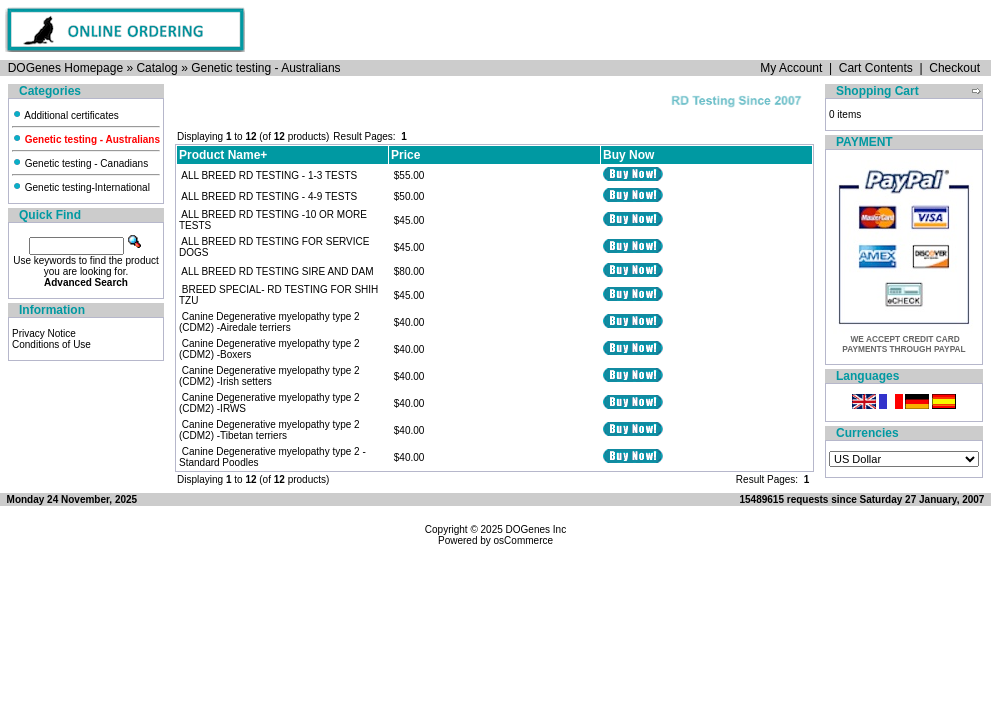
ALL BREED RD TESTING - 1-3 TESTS (269, 175)
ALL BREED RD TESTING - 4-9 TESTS (269, 196)
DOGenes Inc (536, 529)
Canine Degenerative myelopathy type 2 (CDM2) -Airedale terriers (269, 322)
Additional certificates (65, 115)
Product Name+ (223, 155)
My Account (791, 68)
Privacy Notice (44, 333)
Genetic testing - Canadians (80, 163)
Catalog (156, 68)
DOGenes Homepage (65, 68)
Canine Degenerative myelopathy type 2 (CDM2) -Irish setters (269, 376)
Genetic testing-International (81, 187)
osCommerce (523, 540)
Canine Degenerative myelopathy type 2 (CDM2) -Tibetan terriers (269, 430)
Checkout (954, 68)
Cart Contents (876, 68)
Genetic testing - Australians (265, 68)
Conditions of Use (51, 344)
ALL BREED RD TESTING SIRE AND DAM (277, 271)
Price (405, 155)
